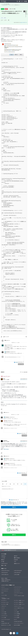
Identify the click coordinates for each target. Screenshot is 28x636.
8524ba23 (5, 440)
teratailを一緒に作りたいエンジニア (10, 550)
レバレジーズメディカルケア (5, 619)
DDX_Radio (6, 449)
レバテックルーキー (4, 572)
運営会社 (2, 578)
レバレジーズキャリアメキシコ (18, 623)
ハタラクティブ (3, 606)
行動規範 (16, 362)
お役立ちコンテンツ (17, 563)
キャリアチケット (4, 600)
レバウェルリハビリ (4, 615)
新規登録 (25, 1)
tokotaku (26, 11)
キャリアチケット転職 (4, 604)
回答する (14, 507)
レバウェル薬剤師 (16, 617)
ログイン (22, 1)
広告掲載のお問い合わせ (5, 581)
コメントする (20, 364)
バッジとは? (3, 557)
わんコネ (15, 619)
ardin (6, 345)
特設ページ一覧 (3, 565)
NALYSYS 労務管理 (17, 625)
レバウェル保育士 (4, 613)
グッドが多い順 (24, 372)
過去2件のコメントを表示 (15, 414)
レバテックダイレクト (5, 574)
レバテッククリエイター (18, 570)
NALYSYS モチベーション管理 (6, 625)
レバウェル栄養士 (16, 615)
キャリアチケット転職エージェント (19, 604)
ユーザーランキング (4, 563)
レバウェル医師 (3, 617)
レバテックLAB (16, 574)
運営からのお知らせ (17, 557)
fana (4, 378)
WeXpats (2, 621)
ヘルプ (15, 561)
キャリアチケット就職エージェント (19, 600)
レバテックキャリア (17, 572)
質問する (14, 534)
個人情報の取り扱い (8, 579)
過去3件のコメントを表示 (16, 342)
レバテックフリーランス (5, 570)
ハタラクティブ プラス (17, 606)
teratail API (16, 559)
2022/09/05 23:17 (24, 22)
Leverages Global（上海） (5, 623)
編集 (24, 379)
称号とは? (2, 559)
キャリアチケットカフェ (5, 602)
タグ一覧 (2, 561)
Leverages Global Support (18, 621)
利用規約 (6, 578)
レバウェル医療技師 (17, 613)
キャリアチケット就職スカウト (18, 602)
